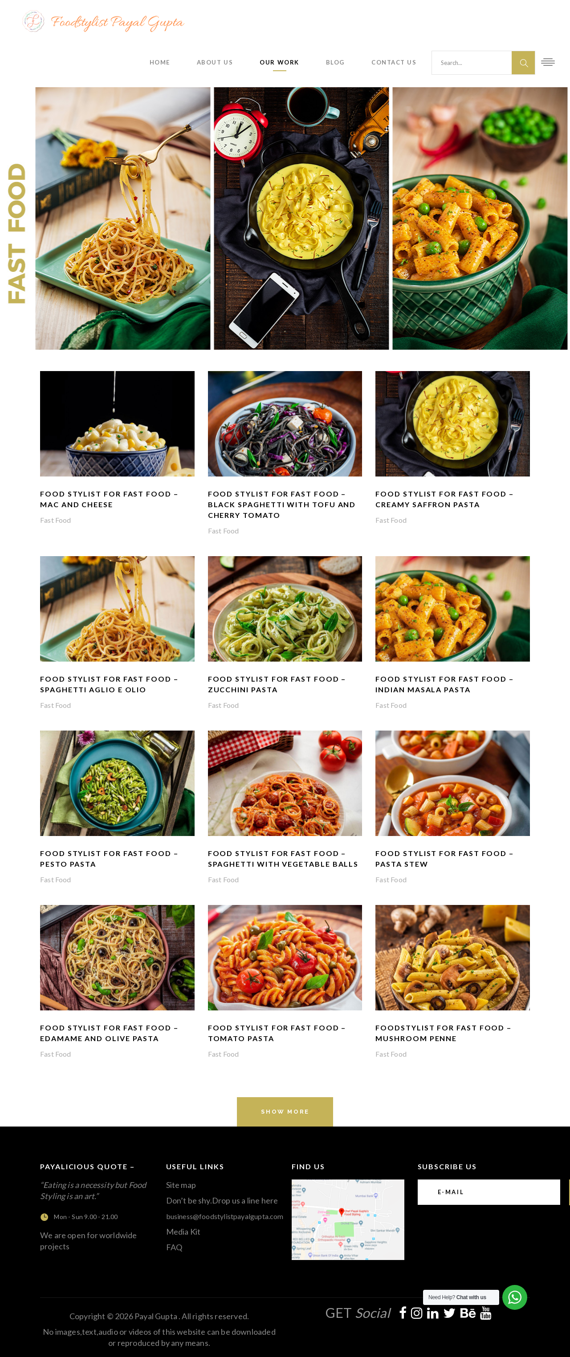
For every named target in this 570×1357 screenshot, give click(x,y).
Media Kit (183, 1231)
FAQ (174, 1247)
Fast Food (55, 520)
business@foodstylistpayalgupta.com (225, 1216)
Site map (181, 1185)
